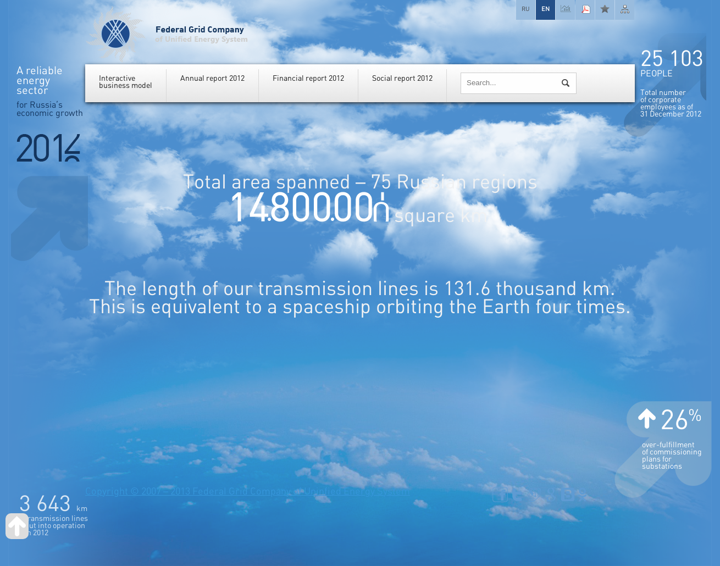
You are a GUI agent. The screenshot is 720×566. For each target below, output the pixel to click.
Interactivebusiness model (125, 82)
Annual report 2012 (212, 78)
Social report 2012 (402, 78)
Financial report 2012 (308, 78)
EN (545, 9)
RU (526, 9)
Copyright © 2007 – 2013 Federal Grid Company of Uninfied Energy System (247, 491)
